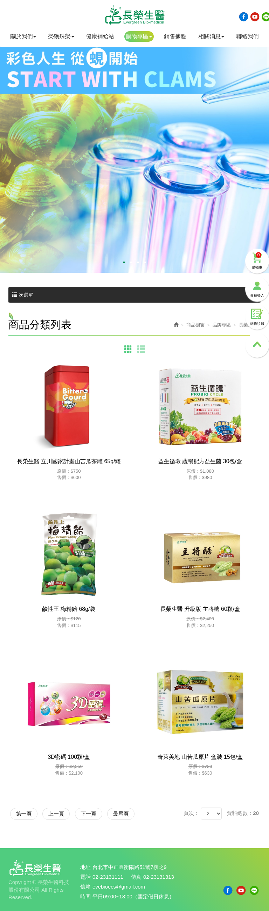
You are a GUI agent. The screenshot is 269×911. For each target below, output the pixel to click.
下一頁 (96, 813)
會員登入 (257, 282)
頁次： (191, 813)
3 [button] (138, 262)
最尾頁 (132, 813)
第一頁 (25, 813)
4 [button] (145, 262)
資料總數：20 (243, 813)
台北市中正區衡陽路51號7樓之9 (129, 867)
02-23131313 (159, 877)
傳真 (136, 877)
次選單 (134, 294)
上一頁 (61, 813)
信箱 (85, 886)
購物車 (257, 253)
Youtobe (255, 17)
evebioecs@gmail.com (118, 886)
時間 (85, 896)
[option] (134, 150)
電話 (85, 877)
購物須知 (257, 310)
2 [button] (130, 262)
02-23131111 (107, 877)
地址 (85, 867)
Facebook (244, 17)
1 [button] (123, 262)
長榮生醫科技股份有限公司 (134, 15)
